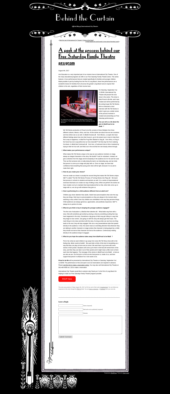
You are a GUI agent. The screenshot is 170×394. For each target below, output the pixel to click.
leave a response (93, 289)
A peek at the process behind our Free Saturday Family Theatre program (89, 56)
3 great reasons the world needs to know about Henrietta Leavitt (102, 41)
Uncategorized (104, 287)
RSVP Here (67, 279)
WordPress (114, 376)
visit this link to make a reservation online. (76, 265)
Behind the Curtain (85, 17)
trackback (102, 289)
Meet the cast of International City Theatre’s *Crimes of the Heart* (76, 40)
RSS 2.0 (79, 289)
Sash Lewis (126, 376)
